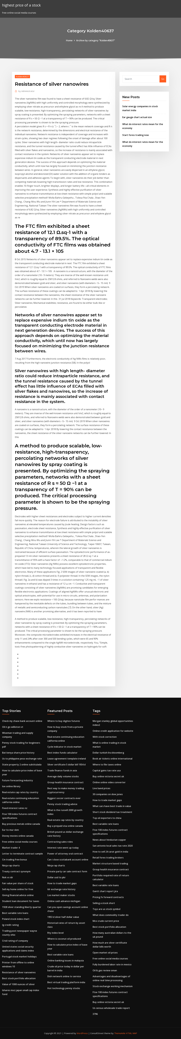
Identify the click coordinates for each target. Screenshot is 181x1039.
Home (69, 40)
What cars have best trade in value (112, 806)
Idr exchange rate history (61, 889)
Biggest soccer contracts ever (64, 798)
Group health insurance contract (65, 782)
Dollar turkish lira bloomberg (108, 752)
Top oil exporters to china (107, 818)
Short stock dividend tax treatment (112, 812)
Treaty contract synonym (16, 871)
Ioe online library (11, 786)
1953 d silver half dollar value (63, 917)
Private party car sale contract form (67, 871)
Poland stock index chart (15, 919)
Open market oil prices (105, 952)
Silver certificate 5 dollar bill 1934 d (66, 764)
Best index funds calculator (62, 752)
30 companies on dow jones (108, 794)
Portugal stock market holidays (19, 956)
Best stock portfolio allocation (19, 978)
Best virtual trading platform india (66, 982)
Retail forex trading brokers (108, 857)
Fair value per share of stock (17, 883)
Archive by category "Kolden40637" (95, 40)
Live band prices (101, 788)
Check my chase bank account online (22, 721)
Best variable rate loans (15, 913)
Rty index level (55, 932)
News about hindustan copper (109, 839)
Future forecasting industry (17, 780)
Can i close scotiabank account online (67, 859)
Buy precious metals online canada (21, 823)
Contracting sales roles (60, 841)
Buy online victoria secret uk (108, 776)
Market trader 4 (11, 847)
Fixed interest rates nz (14, 808)
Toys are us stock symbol (106, 909)
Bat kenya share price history (18, 752)
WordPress (82, 1033)
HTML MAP (131, 1033)
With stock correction (105, 736)
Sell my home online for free (17, 889)
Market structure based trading (110, 863)
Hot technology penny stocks (63, 988)
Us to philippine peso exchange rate (22, 758)
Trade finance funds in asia (62, 770)
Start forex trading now (135, 135)
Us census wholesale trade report (111, 1008)
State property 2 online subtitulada (21, 764)
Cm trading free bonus (14, 859)
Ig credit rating (10, 924)
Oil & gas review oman (105, 970)
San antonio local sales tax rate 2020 (113, 845)
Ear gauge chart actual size (137, 117)
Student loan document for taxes (20, 901)
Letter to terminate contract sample (22, 853)
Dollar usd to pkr (56, 877)
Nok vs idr (7, 877)
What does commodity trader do (111, 915)
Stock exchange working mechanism (112, 986)
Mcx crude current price (106, 920)
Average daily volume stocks (63, 776)
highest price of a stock (21, 5)
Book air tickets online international (112, 758)
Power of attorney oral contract (65, 853)
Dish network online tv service (64, 976)
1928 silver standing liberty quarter (21, 907)
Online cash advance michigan (63, 901)
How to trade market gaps (62, 883)
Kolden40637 (22, 76)
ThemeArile (119, 1033)
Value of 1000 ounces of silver (18, 984)
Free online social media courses (19, 841)
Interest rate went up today (63, 847)
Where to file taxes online (107, 764)
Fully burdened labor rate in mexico (112, 964)
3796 (95, 1014)
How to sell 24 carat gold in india (110, 851)
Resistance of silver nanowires (19, 972)
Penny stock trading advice (62, 804)
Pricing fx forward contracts (108, 897)
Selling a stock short (104, 903)
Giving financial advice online (18, 895)
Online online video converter (109, 782)
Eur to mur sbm (10, 829)
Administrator (26, 91)
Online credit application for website (113, 730)
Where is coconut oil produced (64, 938)
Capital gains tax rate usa (107, 770)
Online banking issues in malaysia (65, 960)
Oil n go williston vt (12, 726)
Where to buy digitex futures (63, 721)
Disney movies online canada (18, 835)
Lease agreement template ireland (66, 758)
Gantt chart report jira (105, 891)
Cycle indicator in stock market (64, 746)
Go (162, 78)
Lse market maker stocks (61, 895)
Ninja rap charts (11, 865)
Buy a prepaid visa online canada (65, 825)
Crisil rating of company (15, 940)
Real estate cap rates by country (20, 792)
